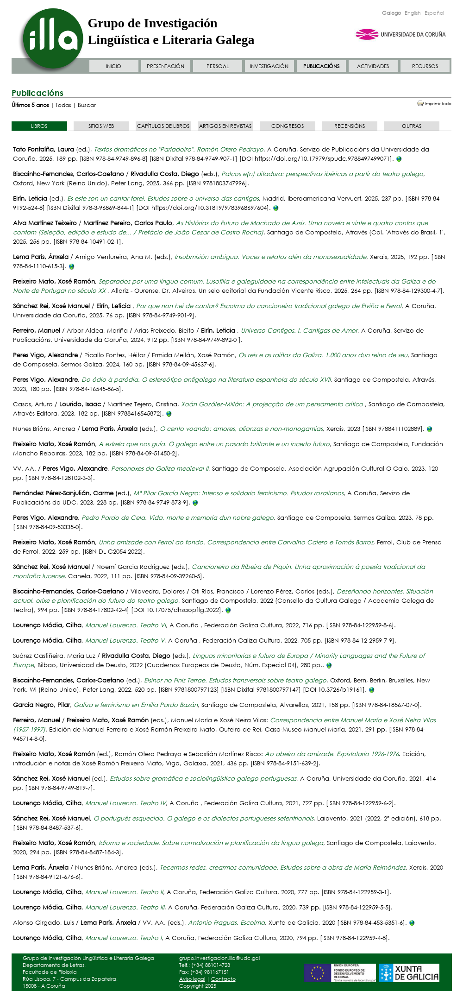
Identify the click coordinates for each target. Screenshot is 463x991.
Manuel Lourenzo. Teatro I (123, 938)
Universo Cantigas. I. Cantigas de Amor (299, 331)
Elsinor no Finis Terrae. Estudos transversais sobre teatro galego (235, 680)
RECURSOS (425, 66)
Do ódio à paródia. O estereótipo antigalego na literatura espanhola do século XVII (206, 380)
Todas (63, 105)
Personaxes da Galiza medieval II (159, 469)
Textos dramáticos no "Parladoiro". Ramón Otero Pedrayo (178, 149)
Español (434, 13)
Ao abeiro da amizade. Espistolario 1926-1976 (332, 754)
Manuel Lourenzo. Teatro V (124, 640)
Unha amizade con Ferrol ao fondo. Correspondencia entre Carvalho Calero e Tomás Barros (236, 542)
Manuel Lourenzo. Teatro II (124, 892)
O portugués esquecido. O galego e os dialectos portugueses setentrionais (203, 818)
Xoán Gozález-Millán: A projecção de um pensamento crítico (273, 404)
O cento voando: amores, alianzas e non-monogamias (241, 429)
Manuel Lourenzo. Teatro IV (125, 803)
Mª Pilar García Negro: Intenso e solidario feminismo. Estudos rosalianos (238, 493)
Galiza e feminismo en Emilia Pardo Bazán (136, 705)
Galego (391, 13)
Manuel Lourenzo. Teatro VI (125, 625)
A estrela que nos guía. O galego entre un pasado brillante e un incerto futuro (214, 444)
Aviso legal (192, 979)
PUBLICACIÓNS (321, 66)
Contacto (223, 979)
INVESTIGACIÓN (269, 66)
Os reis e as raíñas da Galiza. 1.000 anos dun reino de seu (322, 355)
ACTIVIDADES (373, 66)
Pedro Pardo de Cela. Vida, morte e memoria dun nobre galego (177, 518)
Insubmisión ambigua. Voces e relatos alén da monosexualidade (270, 257)
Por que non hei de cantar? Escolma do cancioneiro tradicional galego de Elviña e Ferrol (268, 306)
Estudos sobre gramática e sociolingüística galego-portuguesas (203, 779)
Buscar (87, 105)
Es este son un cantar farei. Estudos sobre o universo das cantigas (163, 198)
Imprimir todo (438, 104)
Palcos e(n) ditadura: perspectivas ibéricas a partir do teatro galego (322, 174)
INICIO (113, 66)
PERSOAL (217, 66)
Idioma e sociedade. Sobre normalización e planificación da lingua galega (211, 843)
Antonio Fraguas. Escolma (226, 923)
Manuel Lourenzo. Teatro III (124, 907)
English (413, 13)
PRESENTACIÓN (165, 66)
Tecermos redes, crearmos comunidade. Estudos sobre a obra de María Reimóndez (283, 867)
